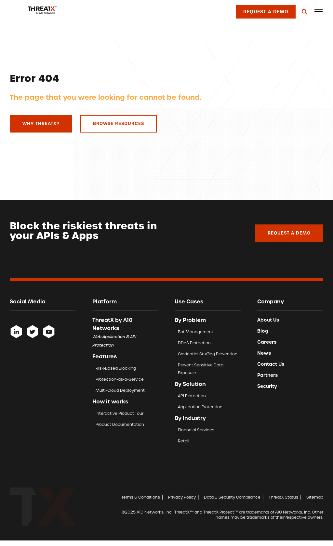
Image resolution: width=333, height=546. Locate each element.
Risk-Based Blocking (116, 368)
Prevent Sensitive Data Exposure (200, 368)
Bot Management (195, 331)
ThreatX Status (283, 497)
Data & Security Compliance (232, 497)
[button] (318, 11)
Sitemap (314, 497)
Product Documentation (120, 424)
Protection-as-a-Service (120, 379)
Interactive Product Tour (119, 413)
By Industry (190, 418)
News (264, 353)
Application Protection (200, 406)
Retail (183, 440)
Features (104, 356)
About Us (268, 320)
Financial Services (196, 429)
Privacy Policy (182, 497)
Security (267, 386)
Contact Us (270, 364)
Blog (262, 331)
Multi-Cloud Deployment (120, 390)
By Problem (190, 320)
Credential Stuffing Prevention (207, 353)
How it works (110, 401)
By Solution (190, 383)
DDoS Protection (194, 342)
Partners (267, 375)
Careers (266, 342)
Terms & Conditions (140, 497)
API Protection (192, 395)
